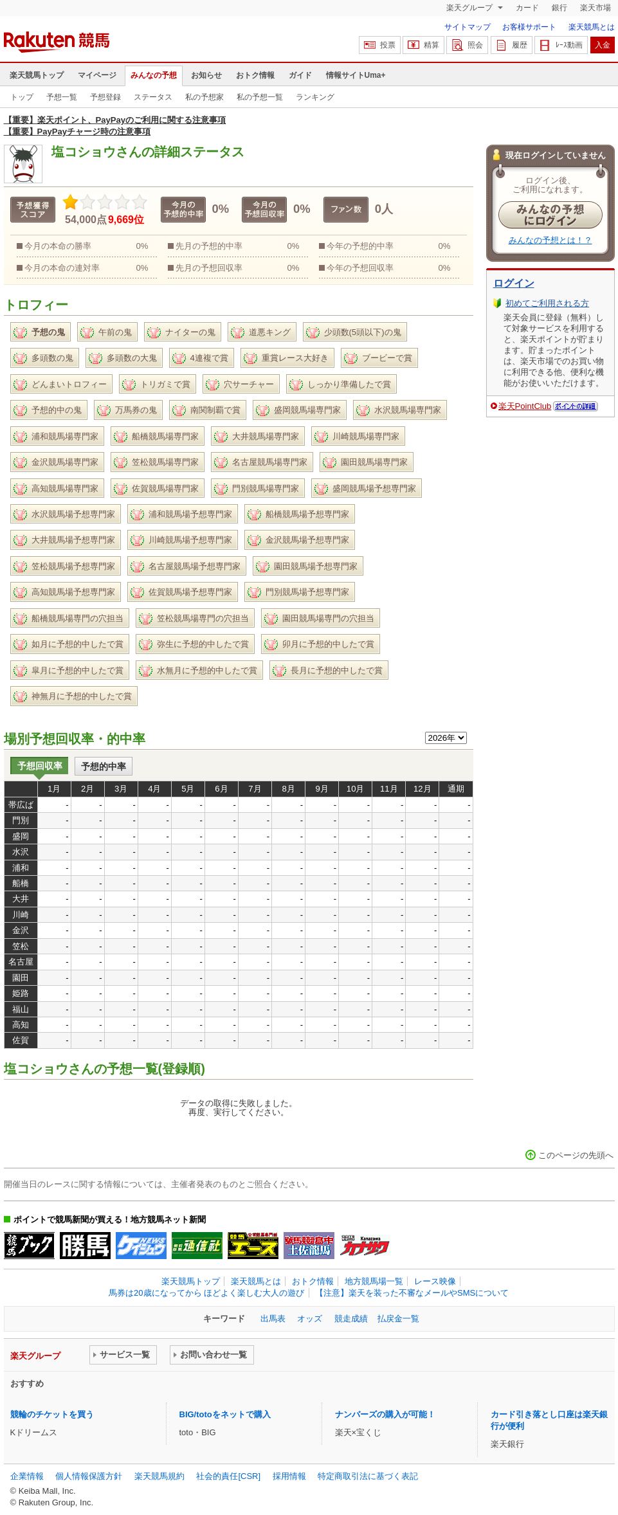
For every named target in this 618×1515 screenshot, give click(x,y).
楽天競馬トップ (37, 75)
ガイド (300, 75)
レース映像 (435, 1281)
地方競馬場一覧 (374, 1281)
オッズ (309, 1318)
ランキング (315, 97)
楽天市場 (595, 7)
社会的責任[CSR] (228, 1476)
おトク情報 (255, 75)
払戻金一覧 (398, 1318)
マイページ (97, 75)
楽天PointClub (525, 406)
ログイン (513, 283)
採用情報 (289, 1476)
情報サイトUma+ (356, 75)
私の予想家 (204, 97)
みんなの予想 (154, 75)
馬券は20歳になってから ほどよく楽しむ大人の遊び (206, 1293)
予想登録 (105, 97)
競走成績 (351, 1318)
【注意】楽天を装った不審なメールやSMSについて (412, 1293)
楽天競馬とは (591, 27)
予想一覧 (61, 97)
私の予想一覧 (260, 97)
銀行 (559, 7)
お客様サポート (529, 27)
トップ (21, 97)
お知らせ (206, 75)
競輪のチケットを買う (52, 1414)
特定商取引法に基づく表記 (368, 1476)
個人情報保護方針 (88, 1476)
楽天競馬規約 (159, 1476)
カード (527, 7)
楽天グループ (470, 7)
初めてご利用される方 (547, 303)
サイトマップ (467, 27)
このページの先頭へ (575, 1155)
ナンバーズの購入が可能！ (385, 1414)
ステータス (153, 97)
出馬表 (273, 1318)
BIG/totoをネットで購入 (225, 1414)
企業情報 (27, 1476)
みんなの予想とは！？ (550, 240)
